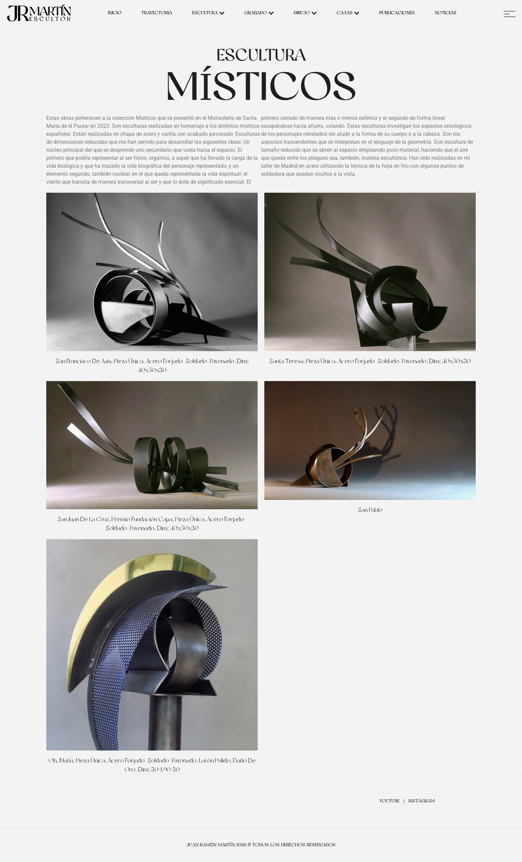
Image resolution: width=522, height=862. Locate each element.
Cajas (348, 13)
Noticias (445, 13)
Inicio (115, 13)
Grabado (259, 13)
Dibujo (305, 13)
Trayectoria (156, 13)
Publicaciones (397, 13)
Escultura (208, 13)
